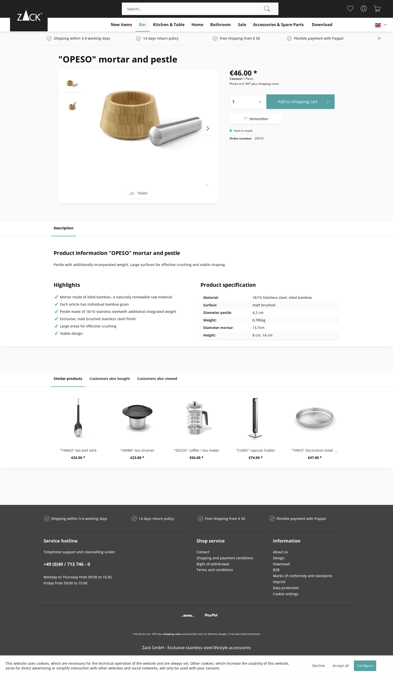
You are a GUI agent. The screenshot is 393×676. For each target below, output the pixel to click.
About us (280, 552)
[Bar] (143, 25)
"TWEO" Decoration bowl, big (315, 450)
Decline (318, 665)
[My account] (363, 9)
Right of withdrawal (213, 564)
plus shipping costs (265, 84)
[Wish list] (350, 9)
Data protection (286, 587)
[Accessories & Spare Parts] (278, 25)
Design (278, 558)
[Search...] (200, 9)
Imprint (279, 581)
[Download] (322, 25)
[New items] (121, 25)
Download (281, 564)
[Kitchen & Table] (169, 25)
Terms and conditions (215, 569)
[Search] (267, 9)
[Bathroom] (220, 25)
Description (63, 228)
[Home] (197, 25)
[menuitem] (200, 9)
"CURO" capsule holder (255, 450)
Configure (365, 665)
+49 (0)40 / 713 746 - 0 (67, 564)
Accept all (341, 665)
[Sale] (242, 25)
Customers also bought (109, 378)
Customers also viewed (157, 378)
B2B (276, 569)
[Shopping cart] (377, 9)
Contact (203, 552)
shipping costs (172, 634)
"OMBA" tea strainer (137, 450)
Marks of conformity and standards (302, 575)
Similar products (68, 378)
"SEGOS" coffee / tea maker (196, 450)
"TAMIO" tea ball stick (78, 450)
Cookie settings (286, 593)
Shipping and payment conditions (225, 558)
